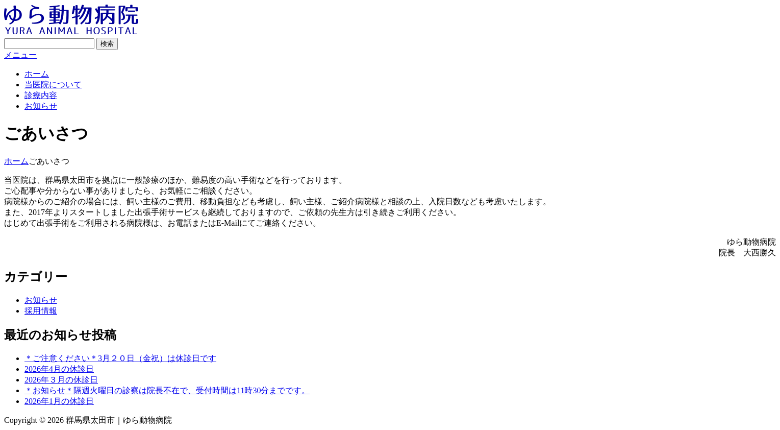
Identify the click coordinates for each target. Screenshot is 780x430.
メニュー (20, 55)
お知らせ (40, 106)
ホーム (36, 73)
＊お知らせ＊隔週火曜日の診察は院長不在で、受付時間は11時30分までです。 (167, 390)
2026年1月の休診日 (59, 401)
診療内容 (40, 95)
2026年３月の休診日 (61, 379)
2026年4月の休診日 (59, 369)
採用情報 (40, 310)
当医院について (53, 84)
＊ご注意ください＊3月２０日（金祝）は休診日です (120, 358)
